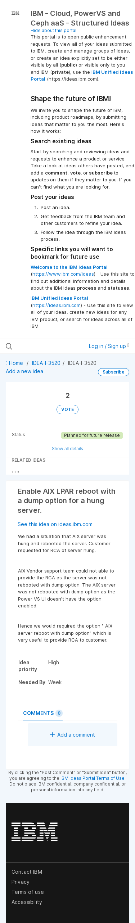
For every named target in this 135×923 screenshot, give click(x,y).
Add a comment (72, 735)
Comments (43, 713)
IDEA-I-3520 (46, 363)
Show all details (67, 448)
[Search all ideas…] (42, 346)
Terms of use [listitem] (28, 892)
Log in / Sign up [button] (109, 346)
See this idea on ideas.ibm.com (55, 524)
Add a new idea (24, 371)
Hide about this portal (53, 30)
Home (15, 363)
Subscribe (114, 372)
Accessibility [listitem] (27, 902)
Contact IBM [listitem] (27, 872)
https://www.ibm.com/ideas (63, 274)
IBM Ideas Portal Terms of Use (92, 778)
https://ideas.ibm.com (56, 305)
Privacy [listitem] (21, 882)
